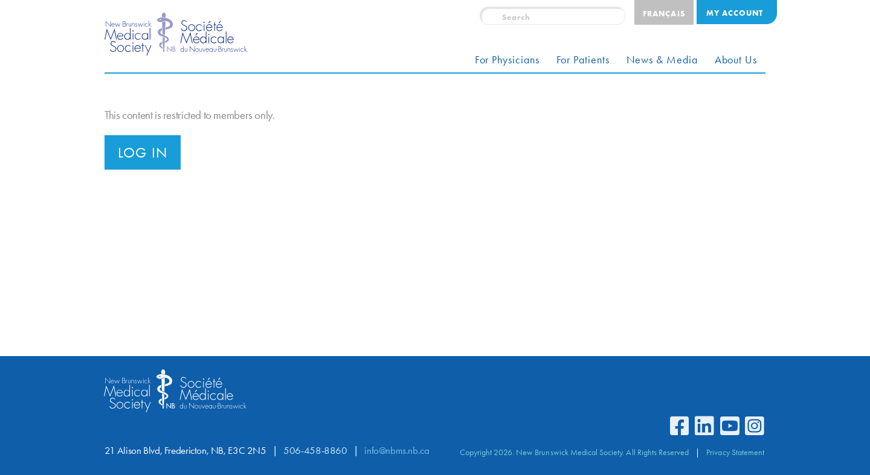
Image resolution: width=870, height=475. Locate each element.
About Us (736, 59)
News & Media (662, 59)
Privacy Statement (735, 452)
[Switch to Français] (663, 12)
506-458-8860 (315, 450)
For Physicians (507, 59)
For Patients (583, 59)
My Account (734, 13)
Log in (142, 152)
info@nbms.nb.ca (396, 450)
